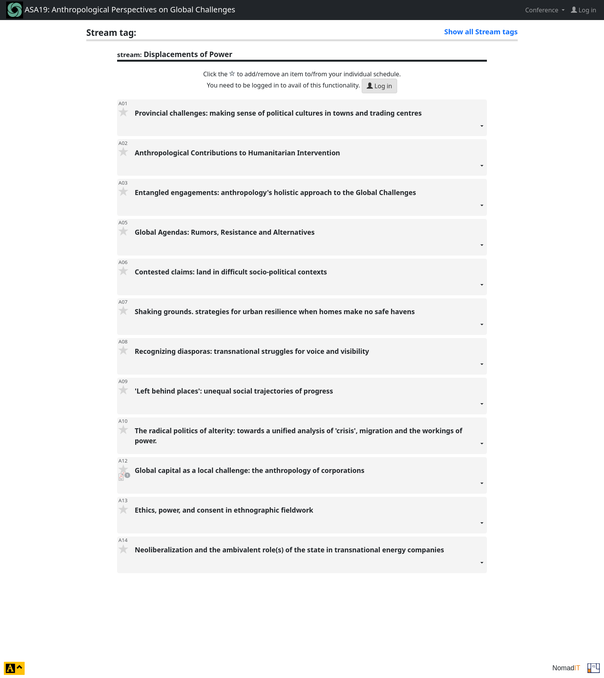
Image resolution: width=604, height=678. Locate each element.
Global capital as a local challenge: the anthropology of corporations (309, 480)
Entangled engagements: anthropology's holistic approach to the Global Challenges (309, 202)
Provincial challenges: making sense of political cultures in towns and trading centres (309, 122)
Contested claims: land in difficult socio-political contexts (309, 281)
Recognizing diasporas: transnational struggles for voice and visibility (309, 361)
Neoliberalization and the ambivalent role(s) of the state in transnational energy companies (309, 559)
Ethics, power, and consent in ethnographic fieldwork (309, 519)
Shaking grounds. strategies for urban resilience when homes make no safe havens (309, 321)
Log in (379, 86)
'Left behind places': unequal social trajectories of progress (309, 400)
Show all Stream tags (481, 31)
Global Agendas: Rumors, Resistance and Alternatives (309, 241)
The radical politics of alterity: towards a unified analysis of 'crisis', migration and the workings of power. (309, 440)
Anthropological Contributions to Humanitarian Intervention (309, 162)
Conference (542, 10)
